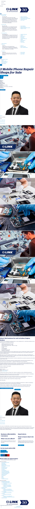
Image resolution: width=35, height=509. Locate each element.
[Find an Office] (0, 4)
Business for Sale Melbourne (8, 496)
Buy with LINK (4, 24)
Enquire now (3, 89)
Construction (4, 466)
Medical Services (4, 474)
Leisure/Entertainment (5, 473)
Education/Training (4, 467)
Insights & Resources (24, 34)
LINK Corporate (4, 43)
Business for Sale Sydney (7, 485)
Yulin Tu (1, 115)
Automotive (3, 463)
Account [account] (2, 2)
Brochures (22, 41)
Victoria (3, 495)
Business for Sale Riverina (7, 486)
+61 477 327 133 (2, 121)
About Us (3, 44)
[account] (0, 2)
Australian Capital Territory (6, 482)
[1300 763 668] (0, 1)
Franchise (3, 469)
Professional (3, 475)
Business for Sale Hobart (7, 494)
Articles (22, 35)
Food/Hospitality (4, 468)
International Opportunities (6, 481)
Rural (2, 477)
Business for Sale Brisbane (7, 489)
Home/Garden (4, 470)
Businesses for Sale (5, 59)
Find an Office (3, 4)
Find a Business (4, 14)
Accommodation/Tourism (5, 462)
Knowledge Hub (4, 62)
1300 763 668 (3, 1)
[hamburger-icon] (1, 58)
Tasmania (3, 493)
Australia (1, 5)
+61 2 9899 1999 (2, 420)
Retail (2, 476)
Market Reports (23, 40)
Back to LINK (4, 63)
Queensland (3, 488)
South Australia (4, 491)
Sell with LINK (4, 15)
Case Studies (23, 42)
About (3, 60)
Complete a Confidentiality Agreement (6, 388)
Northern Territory (4, 487)
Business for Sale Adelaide (7, 492)
